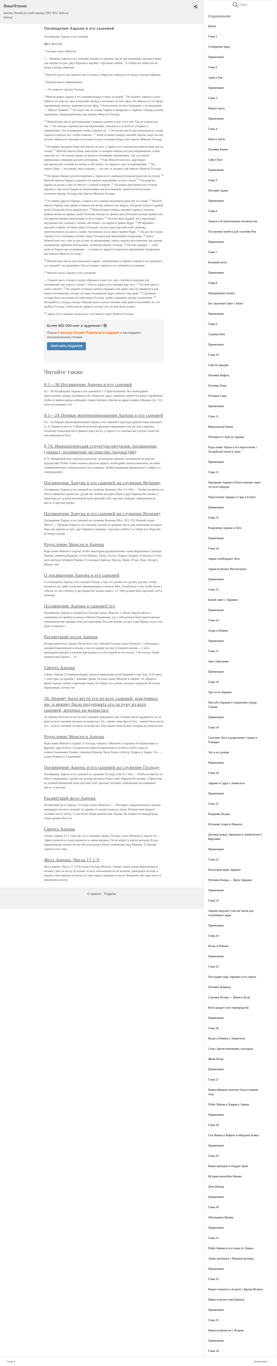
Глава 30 (213, 1207)
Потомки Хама (217, 385)
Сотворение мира (219, 46)
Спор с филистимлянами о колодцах (230, 1048)
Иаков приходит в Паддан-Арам (228, 1166)
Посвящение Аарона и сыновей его (79, 606)
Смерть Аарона (59, 667)
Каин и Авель (216, 139)
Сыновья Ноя (216, 334)
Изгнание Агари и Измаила (225, 824)
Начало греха (216, 108)
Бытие (212, 26)
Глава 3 (212, 98)
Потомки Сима (217, 395)
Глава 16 (213, 620)
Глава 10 (213, 354)
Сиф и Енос (215, 159)
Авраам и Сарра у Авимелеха (226, 783)
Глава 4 (212, 128)
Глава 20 (213, 772)
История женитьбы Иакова (225, 1176)
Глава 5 (212, 180)
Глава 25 (213, 966)
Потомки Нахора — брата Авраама (230, 880)
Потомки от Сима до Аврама (226, 436)
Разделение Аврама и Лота (224, 527)
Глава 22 (213, 859)
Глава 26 (213, 1028)
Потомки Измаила (219, 987)
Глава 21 (213, 803)
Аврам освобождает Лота (224, 558)
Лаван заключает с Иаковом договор (230, 1258)
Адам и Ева (215, 77)
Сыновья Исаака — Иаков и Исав (229, 997)
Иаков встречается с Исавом (225, 1330)
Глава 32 (213, 1279)
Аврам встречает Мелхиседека (227, 568)
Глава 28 (213, 1125)
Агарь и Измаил (218, 630)
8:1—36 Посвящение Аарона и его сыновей (88, 384)
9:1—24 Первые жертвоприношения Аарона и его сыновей (103, 415)
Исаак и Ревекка (218, 946)
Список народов (218, 365)
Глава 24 (213, 935)
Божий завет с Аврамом (223, 599)
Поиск (239, 4)
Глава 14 (213, 548)
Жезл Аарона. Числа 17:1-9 (71, 859)
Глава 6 (212, 211)
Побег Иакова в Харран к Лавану (228, 1104)
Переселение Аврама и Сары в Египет (232, 497)
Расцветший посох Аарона (71, 636)
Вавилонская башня (220, 426)
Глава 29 (213, 1155)
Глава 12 (213, 472)
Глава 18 (213, 681)
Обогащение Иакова (220, 1217)
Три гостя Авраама (220, 692)
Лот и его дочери (218, 752)
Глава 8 (212, 282)
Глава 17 (213, 651)
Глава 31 (213, 1237)
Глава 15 (213, 589)
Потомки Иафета (218, 375)
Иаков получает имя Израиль (226, 1299)
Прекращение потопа (221, 293)
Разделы (110, 893)
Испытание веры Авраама (224, 869)
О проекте (94, 893)
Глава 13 (213, 517)
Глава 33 (213, 1320)
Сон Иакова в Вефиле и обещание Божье (233, 1135)
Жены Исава (216, 1058)
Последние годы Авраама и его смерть (232, 976)
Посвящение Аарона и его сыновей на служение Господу (102, 767)
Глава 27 (213, 1079)
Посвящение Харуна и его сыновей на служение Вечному (102, 482)
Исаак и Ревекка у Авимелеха (226, 1038)
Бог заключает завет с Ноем (225, 303)
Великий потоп (217, 262)
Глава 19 (213, 727)
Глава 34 (213, 1350)
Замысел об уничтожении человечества (232, 221)
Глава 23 (213, 900)
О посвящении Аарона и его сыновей (82, 575)
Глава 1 (212, 36)
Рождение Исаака (219, 813)
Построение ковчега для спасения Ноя (232, 231)
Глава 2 (212, 67)
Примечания (216, 56)
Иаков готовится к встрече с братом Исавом (235, 1289)
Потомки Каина (218, 149)
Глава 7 (212, 252)
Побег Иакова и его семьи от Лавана (230, 1248)
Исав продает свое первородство (228, 1007)
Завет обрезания (218, 661)
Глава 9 (212, 324)
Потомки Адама (218, 190)
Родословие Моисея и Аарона (74, 544)
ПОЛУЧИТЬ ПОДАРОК (66, 346)
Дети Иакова (216, 1186)
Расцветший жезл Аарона (70, 798)
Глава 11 (213, 416)
